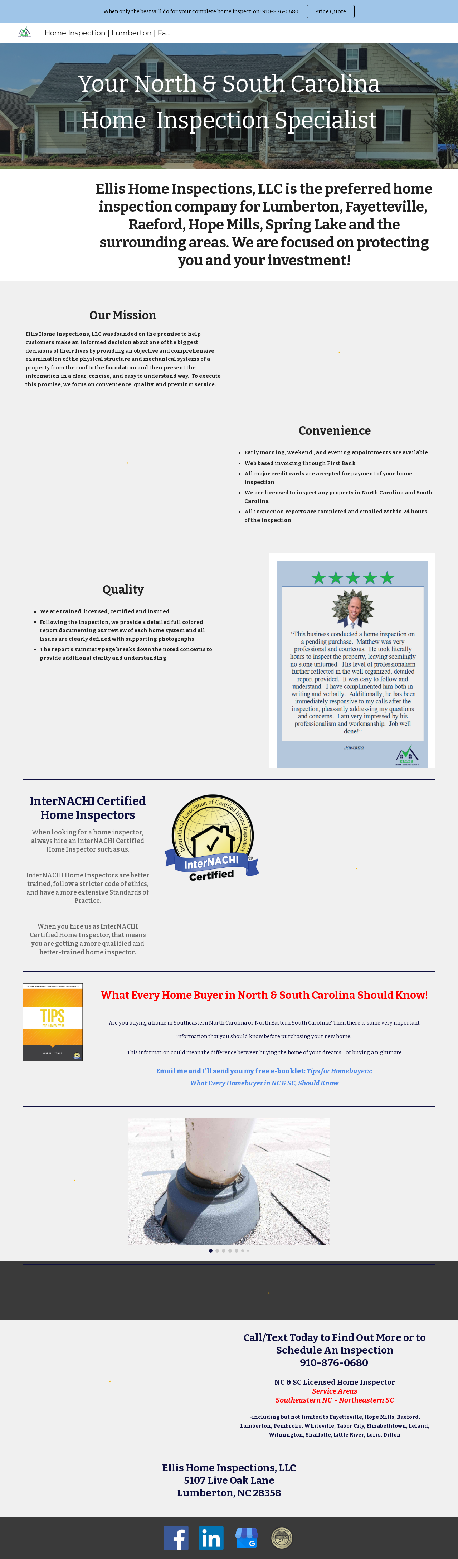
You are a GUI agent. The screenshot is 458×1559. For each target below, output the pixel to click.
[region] (229, 11)
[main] (229, 106)
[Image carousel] (229, 1185)
